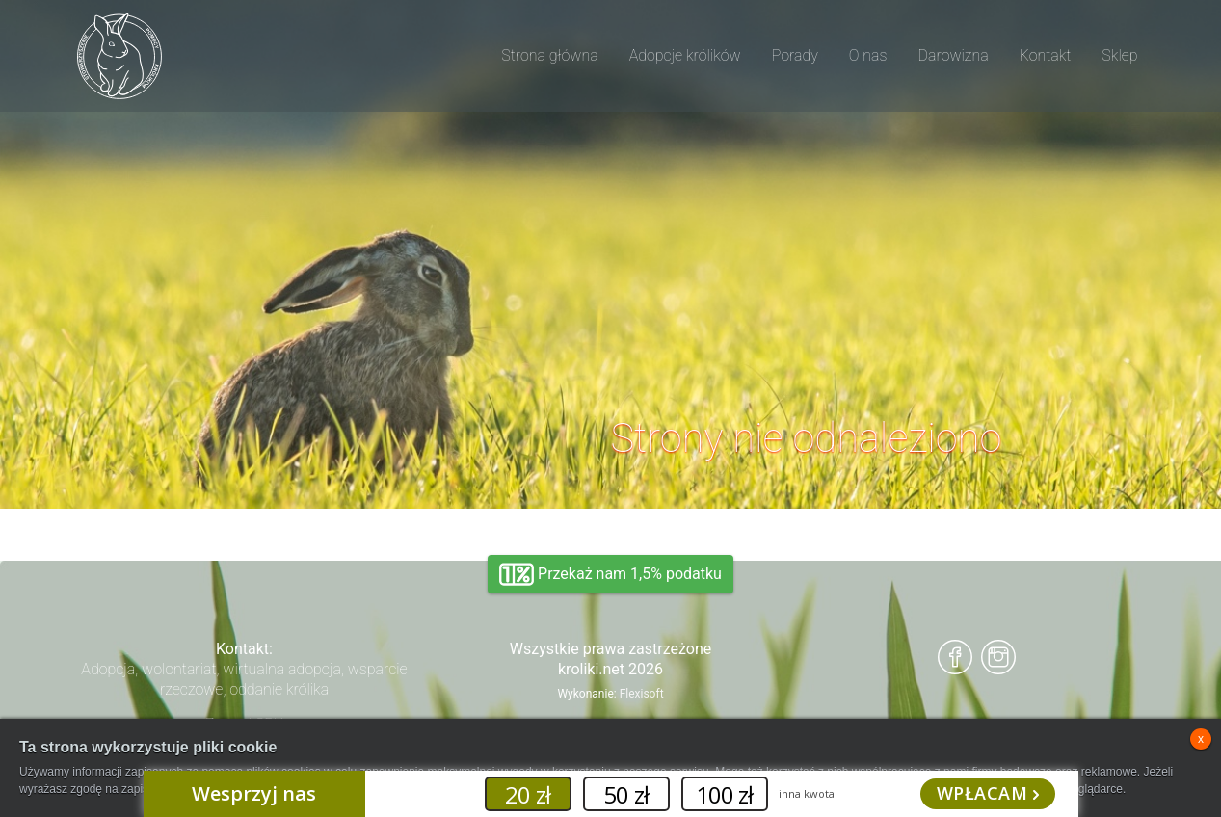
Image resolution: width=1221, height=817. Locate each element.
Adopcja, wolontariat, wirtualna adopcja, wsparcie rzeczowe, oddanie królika (244, 679)
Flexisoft (642, 693)
